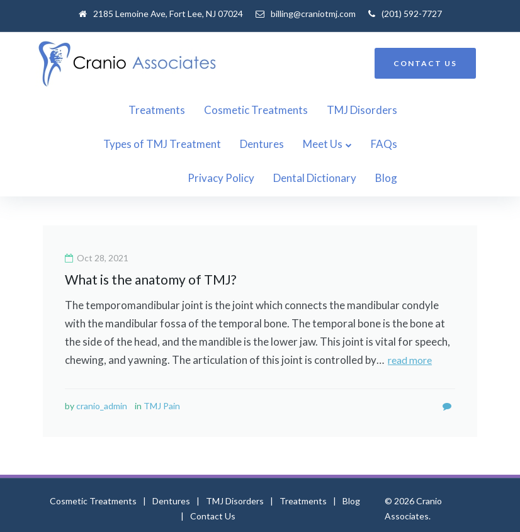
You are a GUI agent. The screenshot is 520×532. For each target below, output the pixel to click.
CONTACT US (425, 63)
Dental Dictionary (393, 143)
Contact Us (212, 482)
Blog (465, 143)
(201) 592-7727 (412, 13)
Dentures (112, 143)
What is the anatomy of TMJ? (150, 245)
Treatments (99, 109)
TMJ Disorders (304, 109)
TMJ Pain (162, 371)
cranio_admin (101, 371)
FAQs (234, 143)
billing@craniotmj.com (313, 13)
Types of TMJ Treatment (417, 109)
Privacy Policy (299, 143)
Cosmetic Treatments (198, 109)
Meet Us (173, 143)
